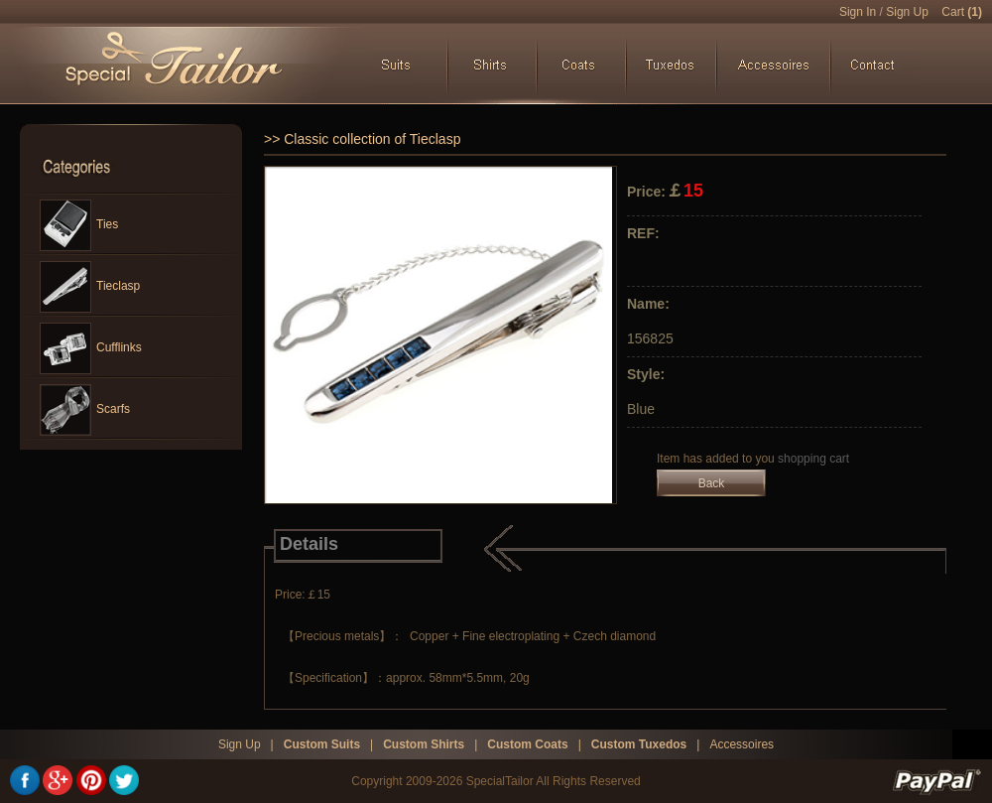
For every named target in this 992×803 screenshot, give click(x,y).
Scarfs (85, 410)
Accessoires (741, 744)
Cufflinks (91, 348)
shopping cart (813, 459)
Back (711, 483)
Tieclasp (90, 287)
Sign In (857, 12)
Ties (79, 225)
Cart (961, 12)
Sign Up (907, 12)
